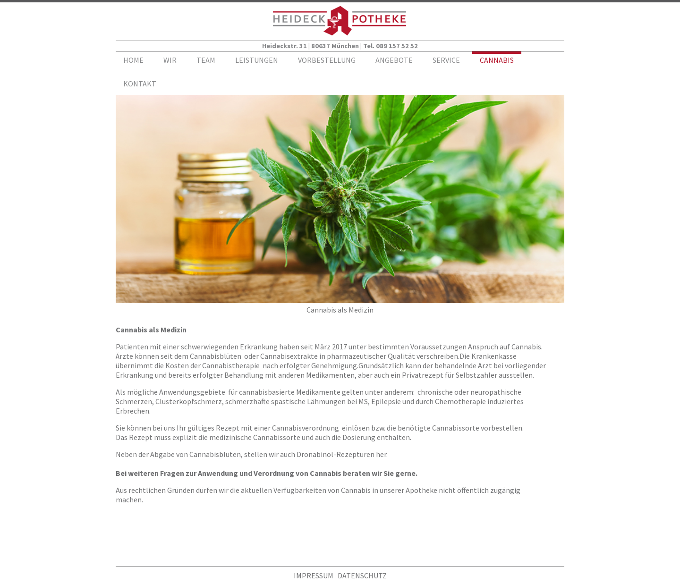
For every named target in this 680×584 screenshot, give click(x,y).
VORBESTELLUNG (327, 60)
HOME (133, 60)
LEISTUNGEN (256, 60)
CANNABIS (497, 60)
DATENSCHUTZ (362, 575)
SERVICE (446, 60)
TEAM (205, 60)
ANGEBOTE (394, 60)
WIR (170, 60)
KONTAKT (139, 83)
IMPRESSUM (313, 575)
